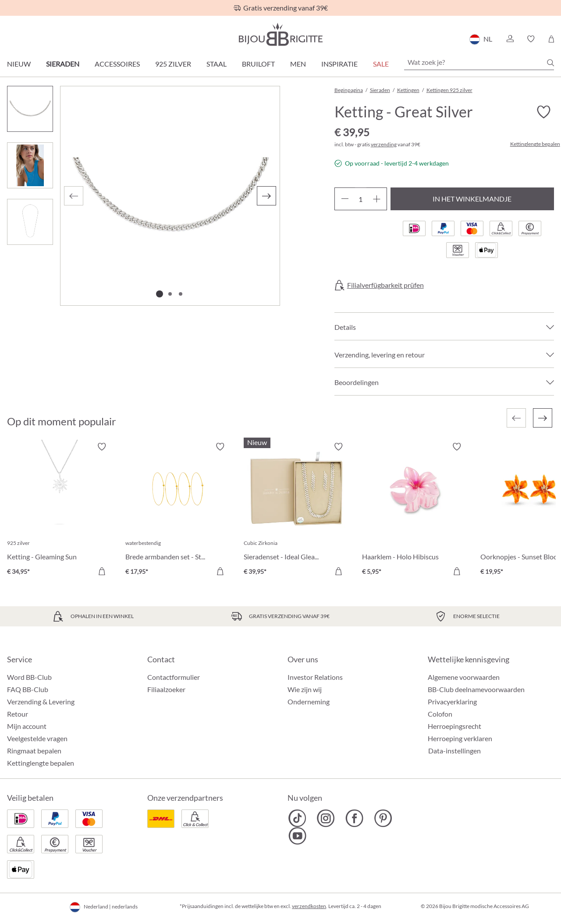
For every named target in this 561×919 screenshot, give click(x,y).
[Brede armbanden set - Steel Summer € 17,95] (178, 510)
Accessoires (117, 64)
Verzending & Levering (41, 701)
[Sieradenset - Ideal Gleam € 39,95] (296, 510)
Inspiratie (339, 64)
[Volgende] (266, 195)
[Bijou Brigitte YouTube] (297, 836)
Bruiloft (258, 64)
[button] (509, 38)
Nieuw (19, 64)
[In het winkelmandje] (101, 571)
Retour (17, 714)
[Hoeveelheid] (361, 198)
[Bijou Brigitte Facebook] (354, 818)
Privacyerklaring (452, 701)
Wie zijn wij (305, 689)
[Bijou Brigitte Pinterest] (383, 818)
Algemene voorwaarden (464, 677)
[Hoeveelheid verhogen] (376, 198)
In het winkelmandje (472, 198)
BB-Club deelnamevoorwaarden (476, 689)
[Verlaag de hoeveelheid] (344, 198)
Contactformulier (173, 677)
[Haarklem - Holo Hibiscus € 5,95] (414, 510)
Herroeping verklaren (460, 738)
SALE (381, 64)
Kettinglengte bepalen (535, 144)
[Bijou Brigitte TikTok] (297, 818)
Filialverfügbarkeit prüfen (385, 285)
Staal (216, 64)
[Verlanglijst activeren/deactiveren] (543, 112)
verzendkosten (309, 906)
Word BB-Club (29, 677)
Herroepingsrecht (454, 726)
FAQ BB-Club (27, 689)
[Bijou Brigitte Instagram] (326, 818)
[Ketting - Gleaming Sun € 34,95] (59, 510)
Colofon (440, 714)
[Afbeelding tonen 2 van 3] (170, 294)
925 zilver (173, 64)
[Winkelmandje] (551, 38)
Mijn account (26, 726)
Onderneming (309, 701)
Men (298, 64)
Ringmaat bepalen (34, 750)
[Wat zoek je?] (479, 62)
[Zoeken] (550, 62)
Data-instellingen (454, 751)
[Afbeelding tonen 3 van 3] (180, 294)
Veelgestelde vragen (37, 738)
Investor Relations (315, 677)
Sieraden (62, 64)
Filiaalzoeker (166, 689)
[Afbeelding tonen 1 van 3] (159, 293)
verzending (384, 144)
